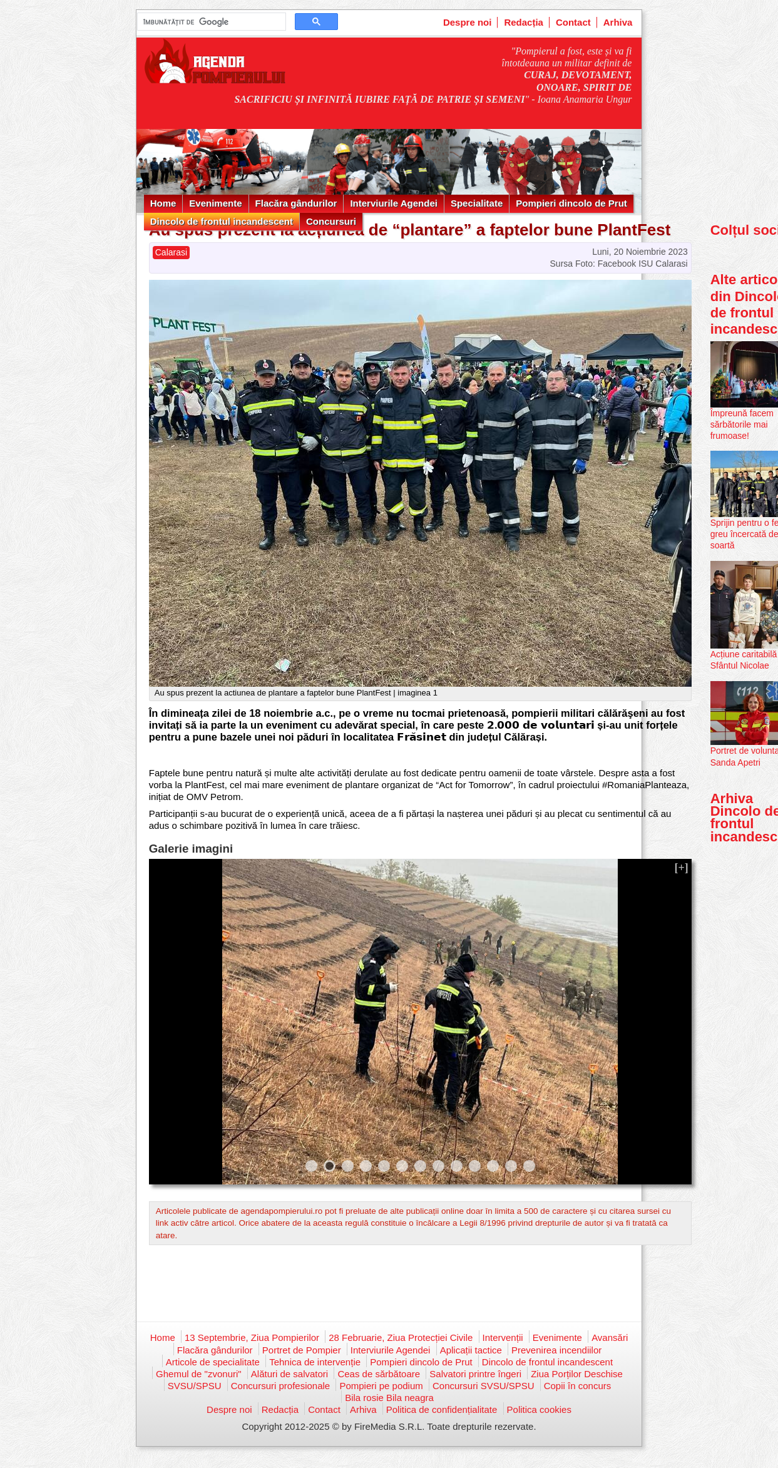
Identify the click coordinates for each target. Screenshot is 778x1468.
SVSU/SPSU (195, 1385)
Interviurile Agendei (393, 203)
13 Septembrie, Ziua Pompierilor (252, 1337)
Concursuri (331, 221)
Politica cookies (539, 1409)
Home (163, 203)
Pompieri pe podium (380, 1385)
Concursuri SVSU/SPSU (484, 1385)
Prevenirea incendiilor (556, 1350)
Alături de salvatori (289, 1373)
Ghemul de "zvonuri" (199, 1373)
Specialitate (477, 203)
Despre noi (467, 22)
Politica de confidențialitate (442, 1409)
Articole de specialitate (213, 1362)
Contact (573, 22)
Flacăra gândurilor (296, 203)
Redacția (523, 22)
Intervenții (503, 1337)
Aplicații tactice (471, 1350)
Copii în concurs (578, 1385)
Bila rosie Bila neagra (389, 1397)
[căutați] (210, 22)
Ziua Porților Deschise (577, 1373)
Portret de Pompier (301, 1350)
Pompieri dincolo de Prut (571, 203)
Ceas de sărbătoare (378, 1373)
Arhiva (618, 22)
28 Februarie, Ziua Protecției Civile (401, 1337)
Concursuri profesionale (280, 1385)
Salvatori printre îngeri (475, 1373)
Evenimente (215, 203)
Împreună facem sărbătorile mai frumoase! (742, 424)
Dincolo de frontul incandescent (221, 221)
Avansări (609, 1337)
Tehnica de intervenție (315, 1362)
